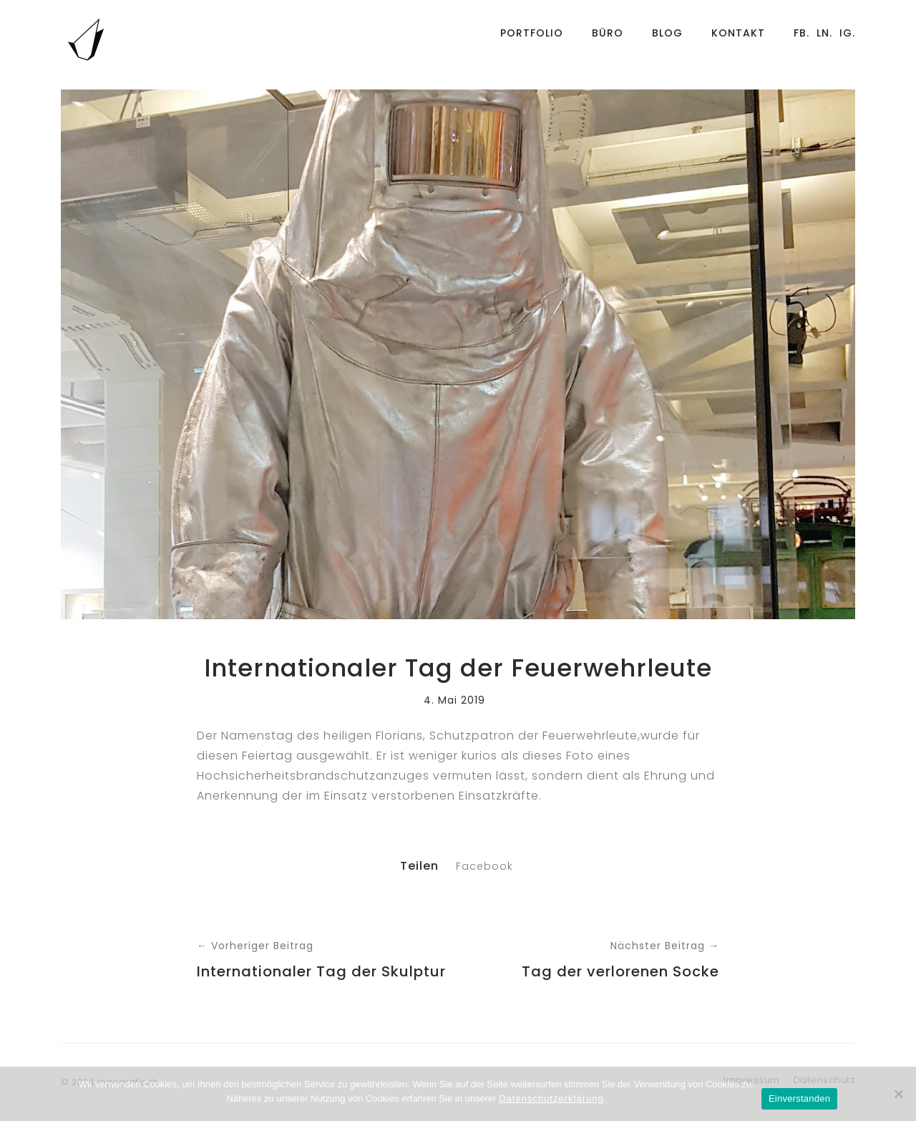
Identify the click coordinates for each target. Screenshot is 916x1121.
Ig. (847, 39)
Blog (667, 39)
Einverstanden (799, 1098)
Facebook (484, 866)
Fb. (801, 39)
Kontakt (738, 39)
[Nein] (898, 1094)
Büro (607, 39)
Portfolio (531, 39)
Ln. (824, 39)
